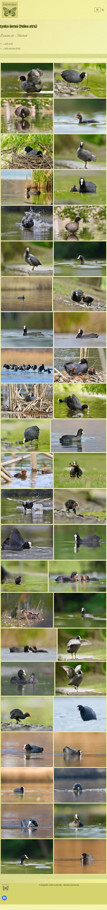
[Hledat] (103, 10)
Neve (45, 907)
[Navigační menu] (97, 9)
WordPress (59, 907)
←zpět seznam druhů (11, 48)
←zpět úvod (8, 43)
